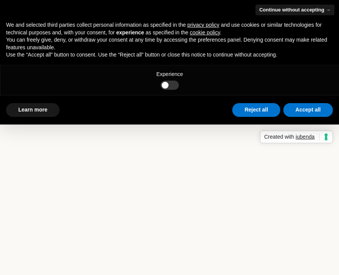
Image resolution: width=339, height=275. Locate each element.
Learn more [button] (32, 110)
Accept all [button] (308, 110)
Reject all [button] (256, 110)
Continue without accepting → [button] (295, 10)
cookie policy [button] (205, 32)
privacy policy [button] (203, 25)
